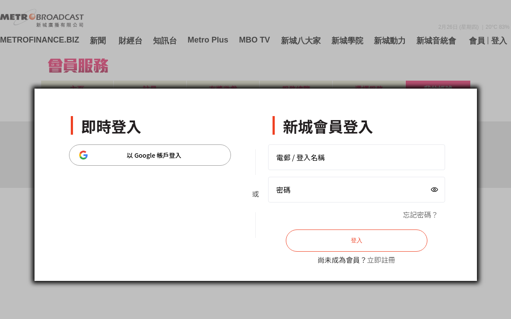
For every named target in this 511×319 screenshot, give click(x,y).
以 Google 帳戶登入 (130, 155)
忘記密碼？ (420, 214)
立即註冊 (381, 259)
